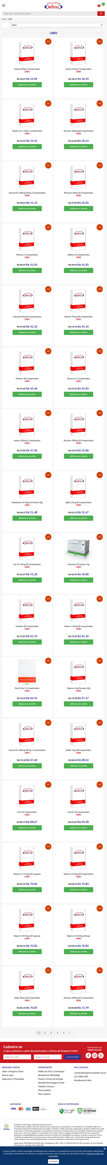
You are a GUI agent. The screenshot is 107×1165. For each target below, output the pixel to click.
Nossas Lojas (8, 1078)
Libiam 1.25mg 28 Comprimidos (78, 630)
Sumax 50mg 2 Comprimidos (27, 73)
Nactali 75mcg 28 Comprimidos (78, 321)
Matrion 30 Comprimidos (27, 383)
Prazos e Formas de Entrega (50, 1082)
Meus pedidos (44, 1093)
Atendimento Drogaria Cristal (51, 1086)
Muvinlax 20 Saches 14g (78, 569)
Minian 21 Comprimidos (27, 259)
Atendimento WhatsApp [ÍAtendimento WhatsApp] (49, 1078)
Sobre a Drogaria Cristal (12, 1074)
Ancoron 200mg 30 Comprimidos (78, 445)
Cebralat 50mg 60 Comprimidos (27, 321)
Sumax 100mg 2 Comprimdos (27, 445)
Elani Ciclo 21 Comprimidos (27, 692)
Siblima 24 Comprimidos (79, 259)
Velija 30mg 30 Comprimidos (27, 1002)
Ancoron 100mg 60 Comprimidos (78, 135)
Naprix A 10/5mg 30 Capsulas (27, 940)
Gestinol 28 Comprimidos (27, 630)
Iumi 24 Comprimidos (27, 816)
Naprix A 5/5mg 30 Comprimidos (78, 878)
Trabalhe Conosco (46, 1089)
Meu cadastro (44, 1097)
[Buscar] (101, 16)
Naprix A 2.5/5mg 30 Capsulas (27, 878)
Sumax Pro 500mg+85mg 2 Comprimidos (27, 754)
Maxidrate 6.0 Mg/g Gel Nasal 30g (27, 507)
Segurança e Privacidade (13, 1082)
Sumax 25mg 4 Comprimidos (78, 73)
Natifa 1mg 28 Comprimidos (78, 754)
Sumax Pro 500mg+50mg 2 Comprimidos (27, 197)
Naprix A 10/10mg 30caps (78, 940)
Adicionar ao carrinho (27, 88)
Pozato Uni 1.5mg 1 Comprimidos (27, 135)
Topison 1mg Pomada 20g (78, 692)
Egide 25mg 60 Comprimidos (79, 507)
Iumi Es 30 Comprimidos (78, 816)
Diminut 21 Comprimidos (78, 383)
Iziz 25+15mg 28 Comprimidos (27, 569)
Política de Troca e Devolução (51, 1074)
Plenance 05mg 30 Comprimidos (78, 197)
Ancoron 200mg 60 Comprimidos (78, 1002)
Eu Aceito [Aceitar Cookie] (53, 1161)
